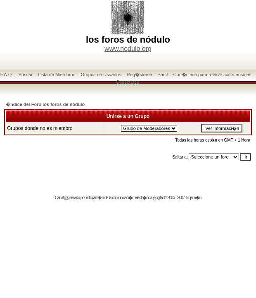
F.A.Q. (6, 74)
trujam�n (96, 197)
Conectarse (127, 81)
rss (66, 197)
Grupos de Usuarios (101, 74)
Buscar (26, 74)
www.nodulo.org (128, 48)
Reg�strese (139, 74)
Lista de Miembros (56, 74)
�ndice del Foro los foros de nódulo (45, 104)
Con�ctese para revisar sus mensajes (212, 74)
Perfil (162, 74)
